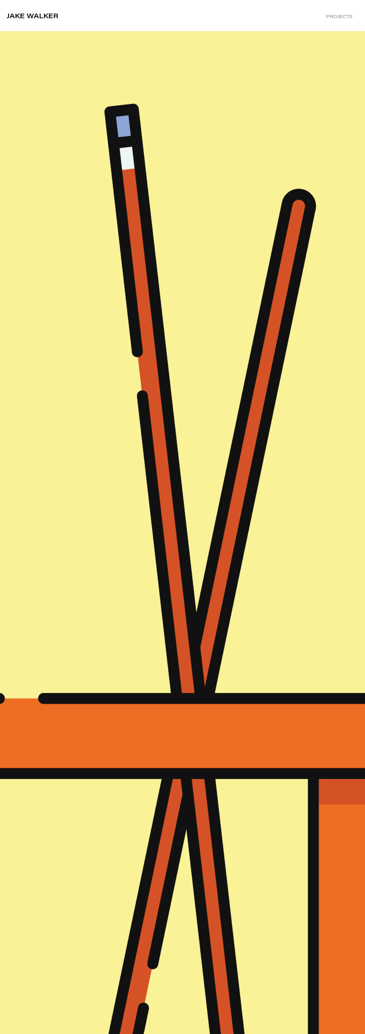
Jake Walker (32, 15)
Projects (339, 16)
